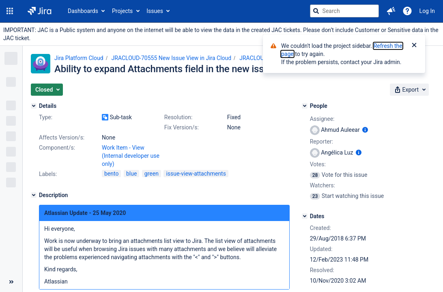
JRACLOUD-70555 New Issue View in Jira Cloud (172, 58)
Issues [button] (154, 11)
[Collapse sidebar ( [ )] (11, 282)
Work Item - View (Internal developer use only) (130, 155)
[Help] (407, 10)
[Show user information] (365, 130)
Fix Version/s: (181, 127)
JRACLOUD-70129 (262, 58)
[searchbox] (344, 10)
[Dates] (305, 216)
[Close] (414, 46)
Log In (427, 11)
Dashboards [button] (83, 11)
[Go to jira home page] (40, 11)
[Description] (34, 195)
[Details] (34, 106)
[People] (305, 106)
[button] (9, 11)
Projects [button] (122, 11)
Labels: (48, 174)
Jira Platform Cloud (78, 58)
